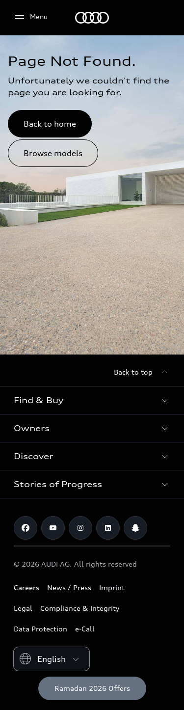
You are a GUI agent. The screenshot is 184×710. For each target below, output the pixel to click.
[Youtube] (53, 528)
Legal (23, 608)
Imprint (112, 587)
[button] (92, 400)
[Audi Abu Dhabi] (92, 18)
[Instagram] (80, 528)
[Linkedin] (108, 528)
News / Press (69, 587)
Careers (26, 587)
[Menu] (31, 17)
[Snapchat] (135, 528)
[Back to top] (142, 372)
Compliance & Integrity (79, 608)
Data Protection (40, 629)
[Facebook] (25, 528)
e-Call (85, 629)
